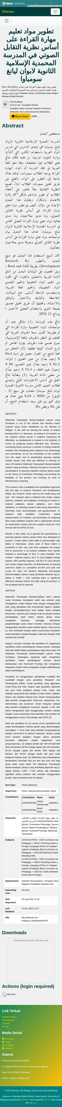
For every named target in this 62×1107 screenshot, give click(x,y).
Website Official (9, 1017)
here (34, 1103)
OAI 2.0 (46, 1099)
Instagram (8, 1045)
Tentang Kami (8, 1020)
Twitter (6, 1042)
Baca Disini (20, 116)
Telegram (7, 1048)
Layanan (6, 1023)
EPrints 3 (25, 1099)
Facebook (8, 1039)
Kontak (5, 1026)
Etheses (8, 11)
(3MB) (23, 116)
